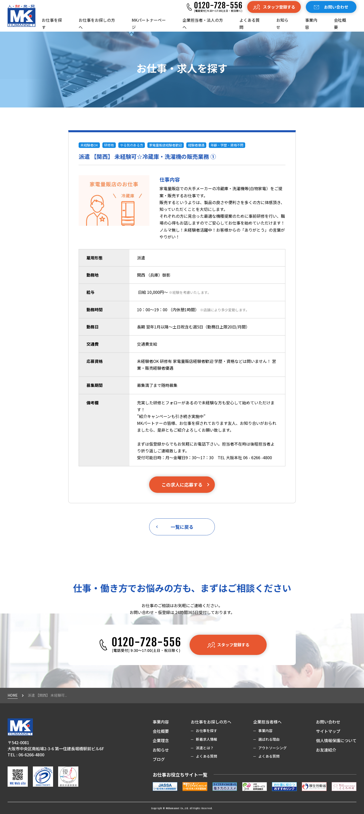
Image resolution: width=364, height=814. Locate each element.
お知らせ (282, 23)
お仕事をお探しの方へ (97, 23)
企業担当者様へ (267, 722)
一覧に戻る (173, 526)
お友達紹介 (326, 750)
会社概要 (340, 23)
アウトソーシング (272, 747)
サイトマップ (328, 731)
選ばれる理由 (269, 739)
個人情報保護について (336, 740)
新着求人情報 (206, 739)
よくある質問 (249, 23)
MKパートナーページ (149, 23)
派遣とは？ (205, 747)
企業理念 (161, 740)
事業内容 (311, 23)
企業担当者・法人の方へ (203, 23)
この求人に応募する (186, 484)
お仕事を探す (52, 23)
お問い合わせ (328, 722)
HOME (13, 695)
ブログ (159, 759)
